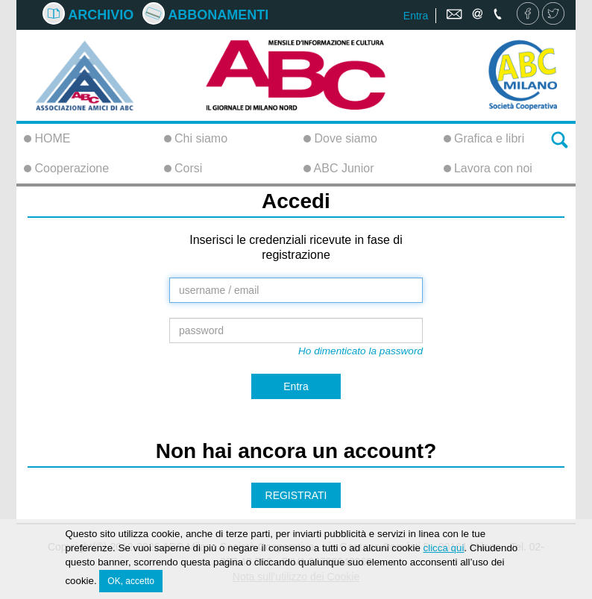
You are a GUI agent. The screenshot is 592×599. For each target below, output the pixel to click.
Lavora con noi (488, 168)
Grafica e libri (484, 138)
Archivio (87, 14)
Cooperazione (66, 168)
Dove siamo (340, 138)
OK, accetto (130, 583)
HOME (47, 138)
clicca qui (444, 550)
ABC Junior (338, 168)
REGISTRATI (296, 495)
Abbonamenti (205, 14)
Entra (415, 16)
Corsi (183, 168)
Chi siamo (196, 138)
